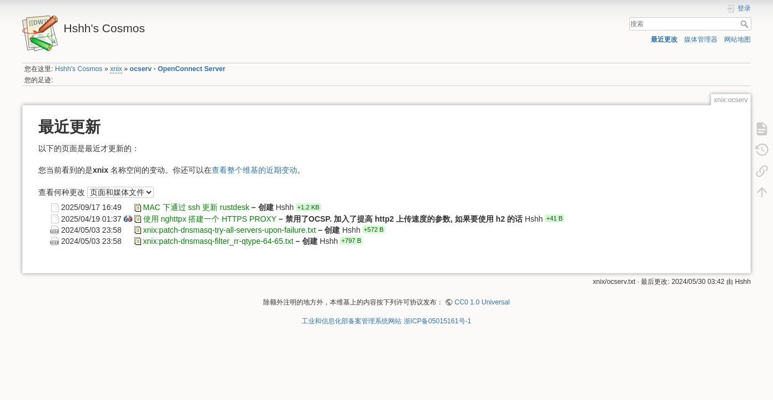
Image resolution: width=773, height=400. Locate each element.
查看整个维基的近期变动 (254, 170)
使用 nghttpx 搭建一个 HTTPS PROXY (210, 218)
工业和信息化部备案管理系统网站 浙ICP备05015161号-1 (386, 321)
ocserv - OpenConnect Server (177, 69)
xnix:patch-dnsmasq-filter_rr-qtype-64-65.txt (218, 240)
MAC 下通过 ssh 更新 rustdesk (196, 207)
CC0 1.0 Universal (482, 302)
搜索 (745, 24)
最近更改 (664, 39)
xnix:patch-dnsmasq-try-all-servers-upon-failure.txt (229, 229)
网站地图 (737, 39)
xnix (116, 69)
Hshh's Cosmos (78, 69)
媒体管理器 (700, 39)
